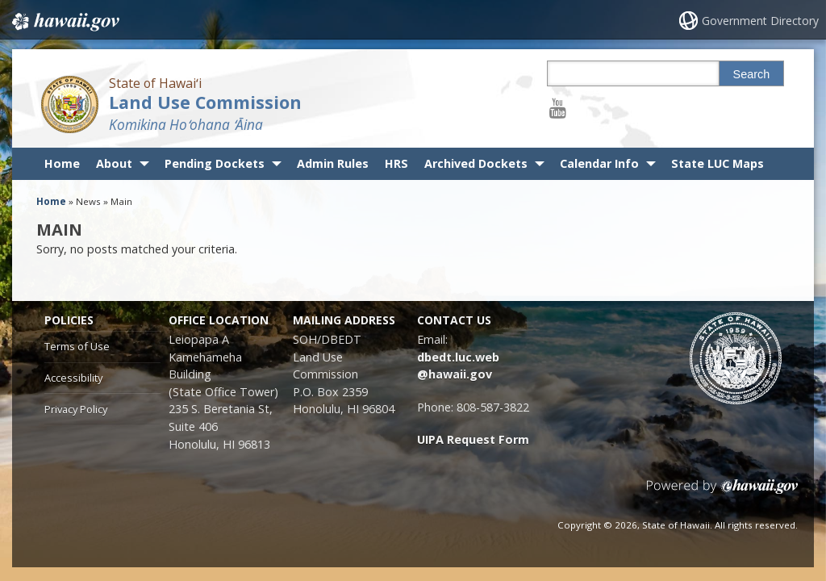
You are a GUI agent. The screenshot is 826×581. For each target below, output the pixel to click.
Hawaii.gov (64, 22)
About (114, 163)
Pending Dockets (215, 163)
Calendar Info (599, 163)
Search (751, 74)
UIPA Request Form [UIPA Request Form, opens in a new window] (473, 439)
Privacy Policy (75, 409)
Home (62, 163)
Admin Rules (333, 163)
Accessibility (73, 377)
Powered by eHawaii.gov (722, 492)
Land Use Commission (205, 102)
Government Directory (760, 20)
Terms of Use (77, 346)
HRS (396, 163)
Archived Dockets (476, 163)
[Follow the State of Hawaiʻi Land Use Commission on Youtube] (557, 107)
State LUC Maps (717, 163)
